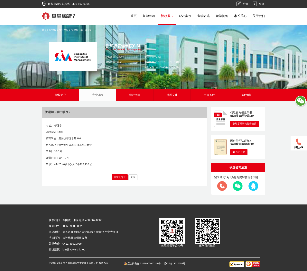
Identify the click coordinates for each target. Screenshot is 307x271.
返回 (133, 177)
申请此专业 (120, 177)
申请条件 (209, 94)
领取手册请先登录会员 (244, 123)
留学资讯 (203, 16)
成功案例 (185, 16)
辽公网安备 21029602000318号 (143, 263)
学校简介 (60, 94)
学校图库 (134, 94)
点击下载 (239, 152)
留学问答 (222, 16)
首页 (133, 16)
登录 (261, 3)
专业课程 (63, 30)
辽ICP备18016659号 (174, 263)
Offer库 (246, 94)
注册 (246, 3)
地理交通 (172, 94)
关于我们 (259, 16)
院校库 (52, 30)
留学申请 (149, 16)
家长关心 (240, 16)
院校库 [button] (167, 16)
